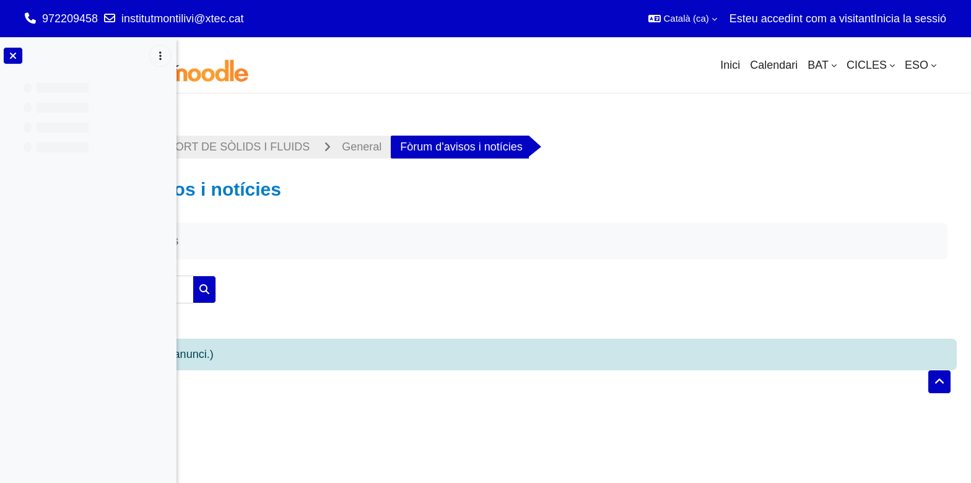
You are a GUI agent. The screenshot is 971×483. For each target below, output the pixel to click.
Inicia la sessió (910, 18)
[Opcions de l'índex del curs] (160, 56)
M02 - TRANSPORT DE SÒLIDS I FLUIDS (368, 147)
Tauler (215, 147)
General (526, 147)
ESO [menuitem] (916, 65)
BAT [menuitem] (818, 65)
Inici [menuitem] (730, 65)
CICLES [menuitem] (867, 65)
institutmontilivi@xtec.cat (182, 18)
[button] (682, 18)
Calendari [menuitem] (774, 65)
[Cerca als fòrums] (290, 289)
